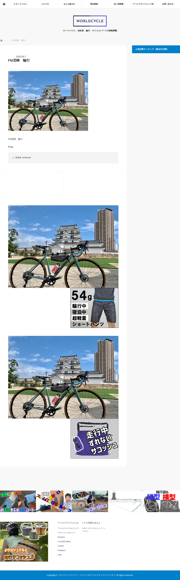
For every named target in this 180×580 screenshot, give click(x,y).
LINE (60, 555)
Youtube (61, 546)
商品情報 (94, 4)
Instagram (62, 550)
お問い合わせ (167, 4)
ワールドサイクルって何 (143, 4)
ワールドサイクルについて (68, 528)
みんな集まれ (69, 4)
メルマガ (45, 4)
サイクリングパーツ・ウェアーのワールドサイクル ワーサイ (87, 575)
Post (10, 147)
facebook (61, 537)
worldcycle (26, 157)
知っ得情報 (118, 4)
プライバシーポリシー (66, 533)
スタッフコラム (20, 4)
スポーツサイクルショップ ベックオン (93, 529)
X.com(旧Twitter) (64, 541)
